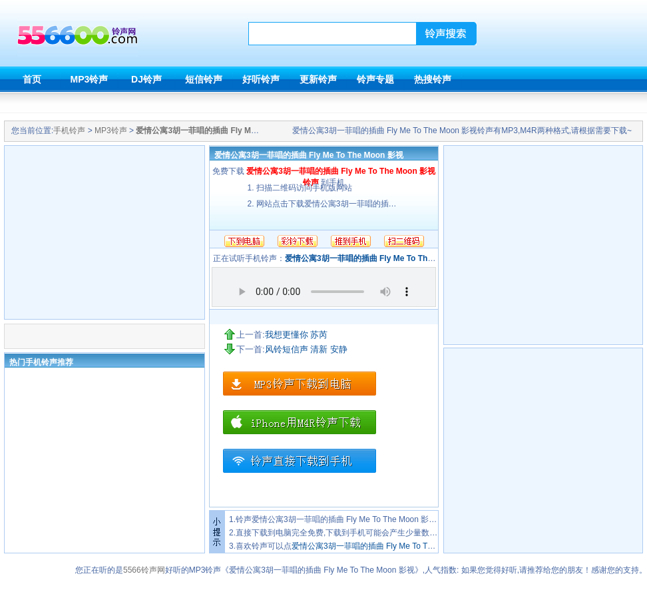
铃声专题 (375, 79)
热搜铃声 (432, 79)
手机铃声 (69, 130)
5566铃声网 (144, 570)
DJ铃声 (146, 79)
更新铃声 (318, 79)
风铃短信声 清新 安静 (306, 349)
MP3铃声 (89, 79)
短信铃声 (203, 79)
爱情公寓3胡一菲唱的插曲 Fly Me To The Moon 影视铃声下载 (400, 546)
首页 (32, 79)
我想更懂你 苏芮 (296, 335)
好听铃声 (261, 79)
